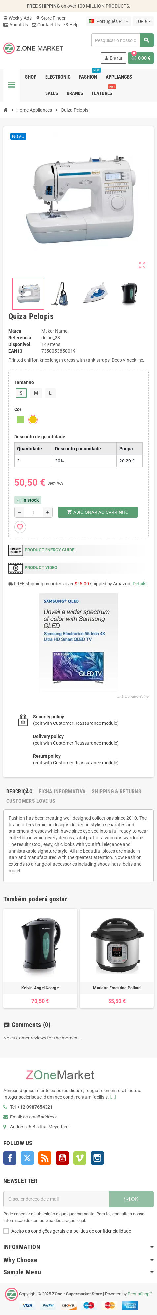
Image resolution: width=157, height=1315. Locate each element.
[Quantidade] (33, 512)
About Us (15, 24)
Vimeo (79, 1158)
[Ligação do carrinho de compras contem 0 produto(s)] (141, 58)
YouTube (62, 1158)
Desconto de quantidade (39, 436)
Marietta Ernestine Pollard (117, 988)
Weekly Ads (17, 18)
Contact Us (46, 24)
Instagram (97, 1158)
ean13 (15, 351)
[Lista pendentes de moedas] (143, 21)
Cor (17, 409)
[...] (113, 1097)
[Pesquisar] (122, 40)
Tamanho (24, 382)
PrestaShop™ (140, 1293)
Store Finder (51, 18)
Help (71, 24)
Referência (19, 337)
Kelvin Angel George (40, 988)
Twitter (27, 1158)
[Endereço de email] (56, 1199)
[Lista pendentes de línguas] (108, 21)
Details (139, 583)
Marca (14, 331)
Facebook (9, 1158)
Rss (44, 1158)
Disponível (19, 344)
